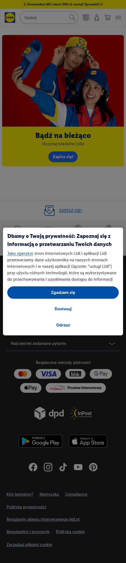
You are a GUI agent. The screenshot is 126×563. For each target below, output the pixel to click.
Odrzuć (63, 325)
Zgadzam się (63, 292)
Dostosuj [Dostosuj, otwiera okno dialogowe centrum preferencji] (63, 308)
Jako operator (20, 253)
